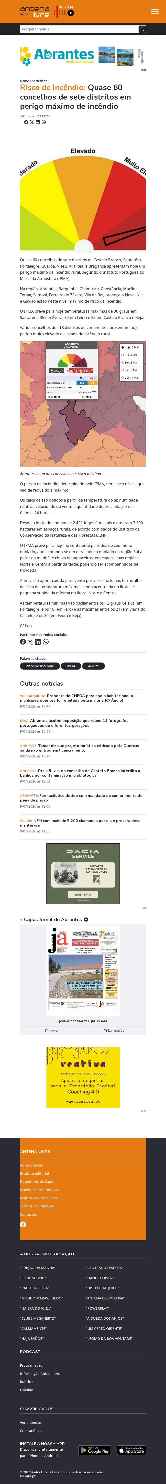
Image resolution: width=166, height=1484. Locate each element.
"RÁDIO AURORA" (34, 1288)
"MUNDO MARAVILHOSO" (41, 1298)
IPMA (71, 666)
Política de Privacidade (39, 1198)
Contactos (28, 1214)
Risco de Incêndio (40, 666)
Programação (31, 1365)
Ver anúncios (31, 1422)
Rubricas (27, 1381)
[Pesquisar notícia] (79, 29)
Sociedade (39, 81)
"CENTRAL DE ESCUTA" (104, 1267)
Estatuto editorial (34, 1173)
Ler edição (114, 1030)
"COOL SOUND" (33, 1278)
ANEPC (93, 666)
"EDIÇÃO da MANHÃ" (38, 1267)
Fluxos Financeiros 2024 (40, 1189)
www (52, 1030)
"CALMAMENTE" (33, 1328)
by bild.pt (28, 1476)
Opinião (26, 1390)
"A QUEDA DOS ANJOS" (105, 1318)
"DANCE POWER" (100, 1278)
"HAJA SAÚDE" (32, 1338)
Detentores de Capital (38, 1181)
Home (24, 81)
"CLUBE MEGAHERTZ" (38, 1318)
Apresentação (31, 1165)
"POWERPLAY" (98, 1308)
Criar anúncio (31, 1430)
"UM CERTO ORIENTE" (104, 1328)
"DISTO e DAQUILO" (102, 1288)
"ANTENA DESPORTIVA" (105, 1298)
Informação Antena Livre (41, 1373)
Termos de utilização (37, 1206)
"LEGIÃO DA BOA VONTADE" (109, 1338)
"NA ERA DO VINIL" (36, 1308)
